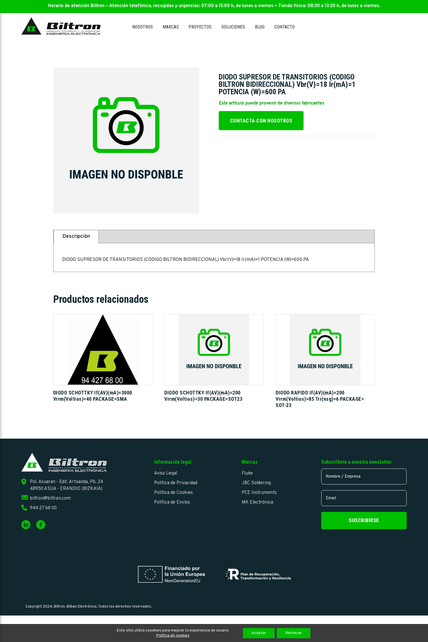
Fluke (247, 473)
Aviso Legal (165, 473)
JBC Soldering (256, 483)
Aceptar (258, 633)
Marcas (171, 27)
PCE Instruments (259, 493)
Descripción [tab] (76, 236)
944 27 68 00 (43, 508)
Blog (260, 27)
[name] (364, 476)
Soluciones (233, 27)
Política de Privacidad (175, 483)
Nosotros (142, 27)
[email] (364, 498)
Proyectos (200, 27)
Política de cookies (172, 635)
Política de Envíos (172, 502)
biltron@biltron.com (50, 498)
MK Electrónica (257, 502)
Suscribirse (364, 520)
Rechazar (293, 633)
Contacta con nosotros (261, 121)
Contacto (284, 27)
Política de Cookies (173, 493)
